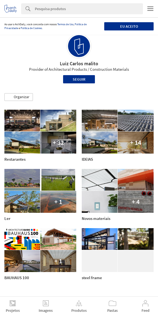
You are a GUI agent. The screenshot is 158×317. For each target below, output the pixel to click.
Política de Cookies (31, 28)
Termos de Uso (65, 24)
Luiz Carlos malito (79, 63)
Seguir (79, 79)
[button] (18, 97)
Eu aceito (129, 26)
